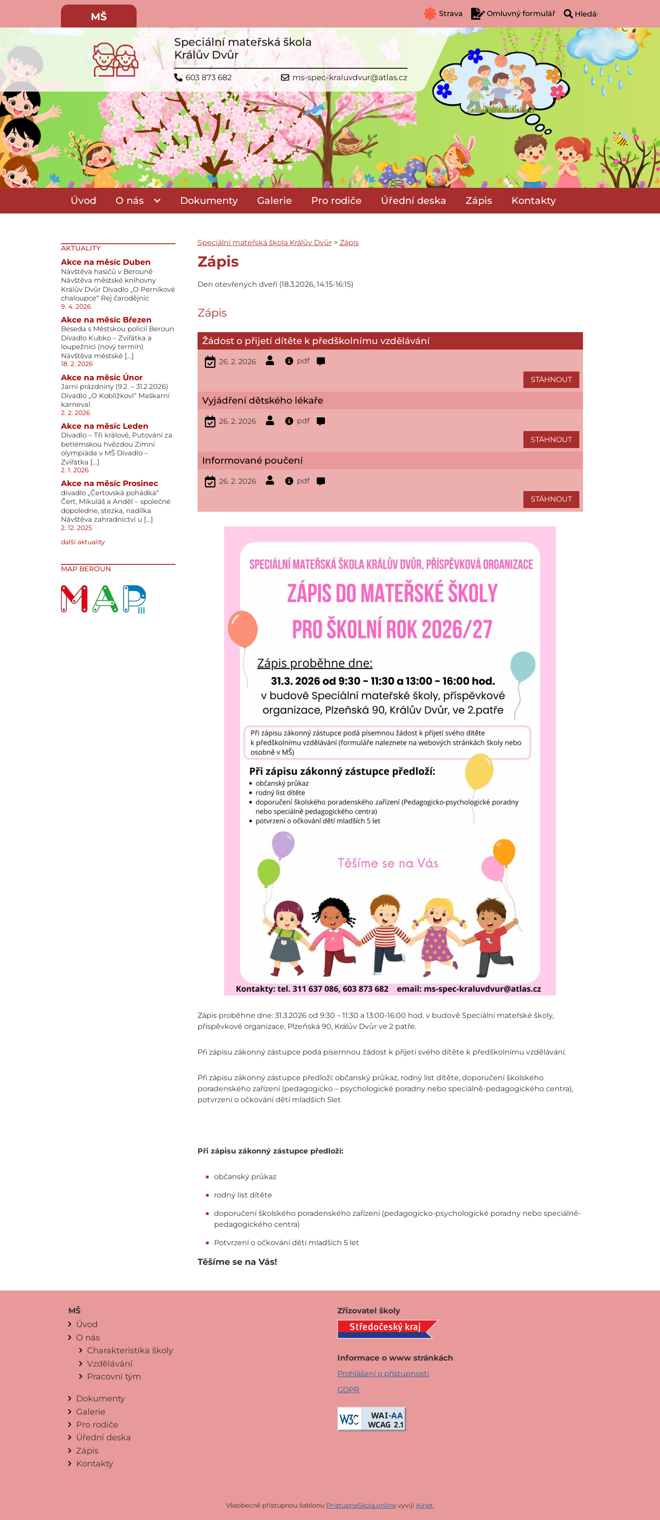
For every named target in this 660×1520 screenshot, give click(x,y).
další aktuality (83, 542)
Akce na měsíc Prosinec (109, 483)
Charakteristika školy (130, 1350)
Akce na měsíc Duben (106, 262)
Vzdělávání (109, 1363)
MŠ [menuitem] (99, 17)
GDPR (348, 1389)
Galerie (274, 200)
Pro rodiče (336, 200)
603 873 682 (209, 77)
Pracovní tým (114, 1376)
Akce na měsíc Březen (106, 319)
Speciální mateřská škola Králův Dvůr (265, 242)
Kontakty (534, 200)
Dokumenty (209, 200)
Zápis (479, 200)
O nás (130, 200)
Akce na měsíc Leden (104, 426)
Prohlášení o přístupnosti (383, 1373)
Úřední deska (413, 200)
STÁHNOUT (551, 379)
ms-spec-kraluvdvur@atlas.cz (349, 77)
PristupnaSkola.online (361, 1505)
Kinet (424, 1505)
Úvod (83, 200)
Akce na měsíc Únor (102, 377)
